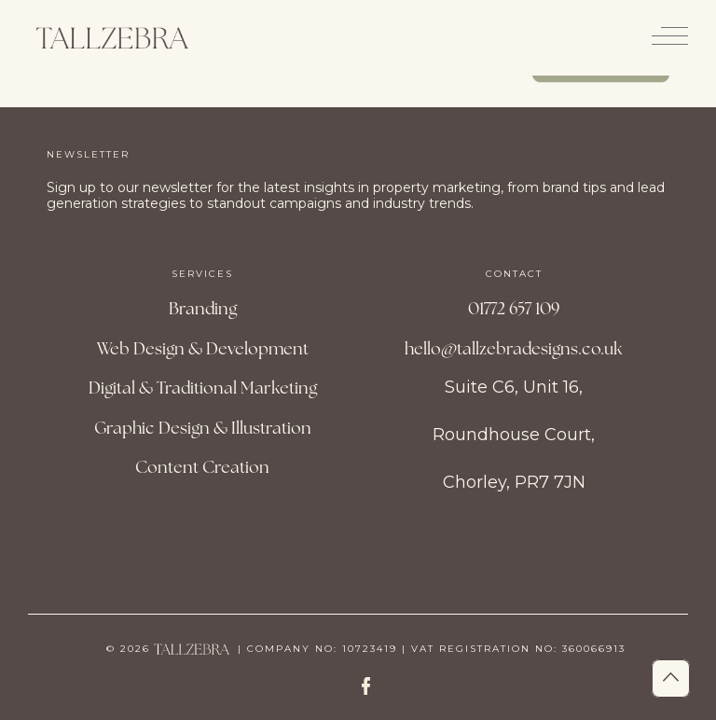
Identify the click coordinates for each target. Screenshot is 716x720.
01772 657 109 (513, 308)
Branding (203, 308)
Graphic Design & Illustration (202, 427)
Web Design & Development (203, 348)
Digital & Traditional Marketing (203, 387)
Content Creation (202, 467)
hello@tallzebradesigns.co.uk (514, 348)
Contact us (601, 80)
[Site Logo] (112, 38)
